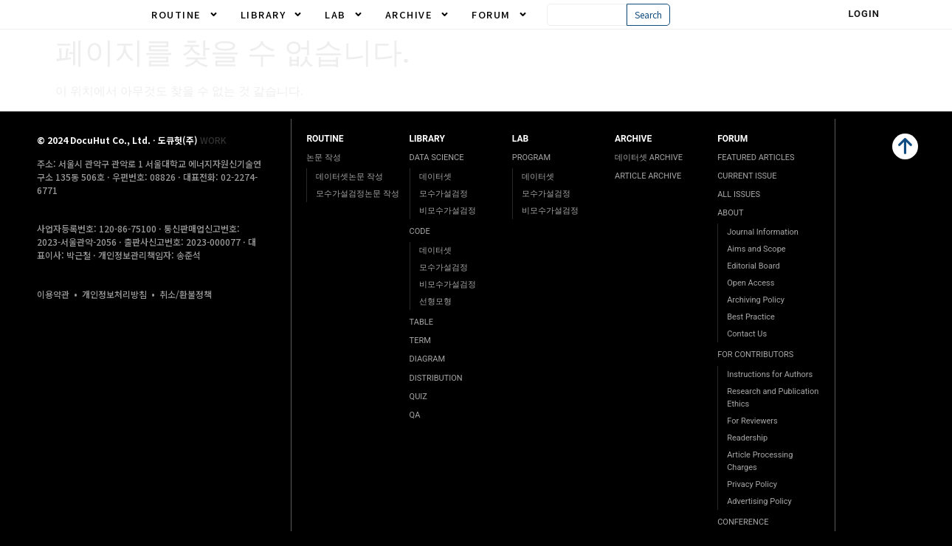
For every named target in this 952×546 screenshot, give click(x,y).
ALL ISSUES (738, 194)
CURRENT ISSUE (746, 176)
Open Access (750, 283)
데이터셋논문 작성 (349, 177)
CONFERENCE (742, 522)
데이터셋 (435, 177)
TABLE (421, 322)
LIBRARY (272, 14)
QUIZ (418, 396)
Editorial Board (753, 266)
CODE (420, 231)
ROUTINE (184, 14)
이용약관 (53, 294)
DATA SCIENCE (437, 157)
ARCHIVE (417, 14)
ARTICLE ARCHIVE (648, 176)
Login (864, 13)
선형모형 (435, 301)
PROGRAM (531, 157)
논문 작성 (323, 157)
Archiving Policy (755, 300)
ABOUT (730, 213)
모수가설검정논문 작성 (357, 193)
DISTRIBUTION (436, 378)
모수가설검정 (443, 193)
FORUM (500, 14)
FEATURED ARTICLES (755, 157)
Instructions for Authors (770, 374)
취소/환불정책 (185, 294)
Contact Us (747, 334)
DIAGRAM (427, 359)
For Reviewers (752, 421)
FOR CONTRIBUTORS (755, 354)
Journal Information (762, 232)
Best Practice (751, 317)
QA (415, 415)
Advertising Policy (759, 501)
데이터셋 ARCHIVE (649, 157)
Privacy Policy (752, 484)
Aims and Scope (756, 249)
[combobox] (587, 15)
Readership (747, 438)
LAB (344, 14)
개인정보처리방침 (114, 294)
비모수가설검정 (447, 210)
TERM (420, 340)
